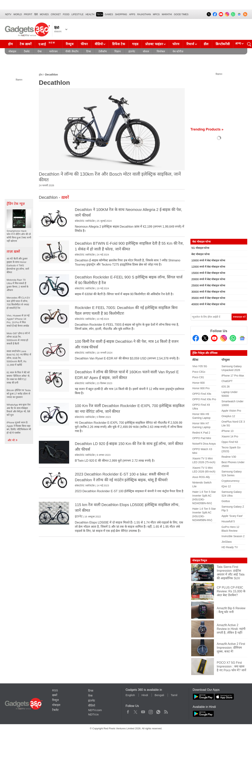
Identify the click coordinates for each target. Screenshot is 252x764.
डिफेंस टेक (118, 44)
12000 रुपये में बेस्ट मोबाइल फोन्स (208, 266)
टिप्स (88, 51)
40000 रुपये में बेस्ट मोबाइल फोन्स (208, 304)
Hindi (145, 695)
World (17, 14)
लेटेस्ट (195, 359)
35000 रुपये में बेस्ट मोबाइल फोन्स (208, 297)
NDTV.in (93, 714)
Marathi (167, 14)
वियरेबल (161, 51)
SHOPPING (121, 14)
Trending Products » (206, 129)
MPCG (156, 14)
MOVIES (44, 14)
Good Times (181, 14)
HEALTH (90, 14)
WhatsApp (158, 711)
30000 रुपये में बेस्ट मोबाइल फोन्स (208, 291)
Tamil (174, 695)
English (130, 695)
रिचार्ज (190, 44)
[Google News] (242, 338)
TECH (99, 14)
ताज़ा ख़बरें (13, 251)
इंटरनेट (131, 51)
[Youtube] (214, 338)
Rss (166, 711)
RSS (55, 690)
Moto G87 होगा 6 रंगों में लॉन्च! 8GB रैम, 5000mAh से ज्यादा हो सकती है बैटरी (18, 338)
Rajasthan (144, 14)
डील (206, 44)
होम (10, 44)
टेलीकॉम (103, 51)
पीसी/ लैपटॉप (71, 51)
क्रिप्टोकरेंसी (223, 44)
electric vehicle (85, 220)
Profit (28, 14)
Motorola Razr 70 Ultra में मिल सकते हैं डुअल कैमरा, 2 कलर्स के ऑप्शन (17, 285)
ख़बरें (54, 695)
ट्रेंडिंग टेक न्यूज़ (16, 204)
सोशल (146, 51)
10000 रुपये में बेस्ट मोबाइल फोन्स (208, 260)
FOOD (66, 14)
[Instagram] (223, 338)
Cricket (56, 14)
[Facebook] (196, 338)
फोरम (175, 44)
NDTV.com (95, 710)
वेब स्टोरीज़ (178, 51)
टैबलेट (27, 51)
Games (109, 14)
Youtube (143, 711)
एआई (47, 43)
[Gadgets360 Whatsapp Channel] (233, 338)
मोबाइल (12, 51)
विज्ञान (117, 51)
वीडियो (99, 44)
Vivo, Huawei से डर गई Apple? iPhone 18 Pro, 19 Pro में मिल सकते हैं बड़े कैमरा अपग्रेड (18, 320)
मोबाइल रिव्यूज (199, 560)
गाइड (135, 44)
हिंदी (36, 14)
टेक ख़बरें (25, 44)
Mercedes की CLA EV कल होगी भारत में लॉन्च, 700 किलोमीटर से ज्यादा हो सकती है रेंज (18, 302)
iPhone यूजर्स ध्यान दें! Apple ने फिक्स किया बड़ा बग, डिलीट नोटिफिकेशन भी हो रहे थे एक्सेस (19, 427)
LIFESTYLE (77, 14)
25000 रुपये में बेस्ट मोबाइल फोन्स (208, 285)
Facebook (128, 711)
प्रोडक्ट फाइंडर (154, 44)
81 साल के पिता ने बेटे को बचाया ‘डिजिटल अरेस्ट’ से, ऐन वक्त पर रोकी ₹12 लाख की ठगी (18, 377)
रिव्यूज (70, 44)
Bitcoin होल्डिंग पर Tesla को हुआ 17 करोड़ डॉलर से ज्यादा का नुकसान (19, 394)
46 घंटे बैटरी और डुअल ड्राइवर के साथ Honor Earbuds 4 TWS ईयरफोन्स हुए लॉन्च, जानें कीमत (18, 265)
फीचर (84, 44)
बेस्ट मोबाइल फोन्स (200, 254)
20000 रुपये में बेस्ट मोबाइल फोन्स (208, 279)
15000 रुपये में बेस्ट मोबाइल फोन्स (208, 272)
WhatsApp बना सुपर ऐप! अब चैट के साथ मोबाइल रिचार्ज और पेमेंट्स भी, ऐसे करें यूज (19, 409)
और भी (13, 440)
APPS (132, 14)
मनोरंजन (53, 51)
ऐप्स (39, 51)
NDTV (8, 14)
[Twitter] (205, 338)
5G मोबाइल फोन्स (200, 247)
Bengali (159, 695)
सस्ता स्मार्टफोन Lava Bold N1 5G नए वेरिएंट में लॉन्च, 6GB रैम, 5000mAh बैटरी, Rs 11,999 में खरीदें (19, 358)
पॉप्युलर (225, 359)
